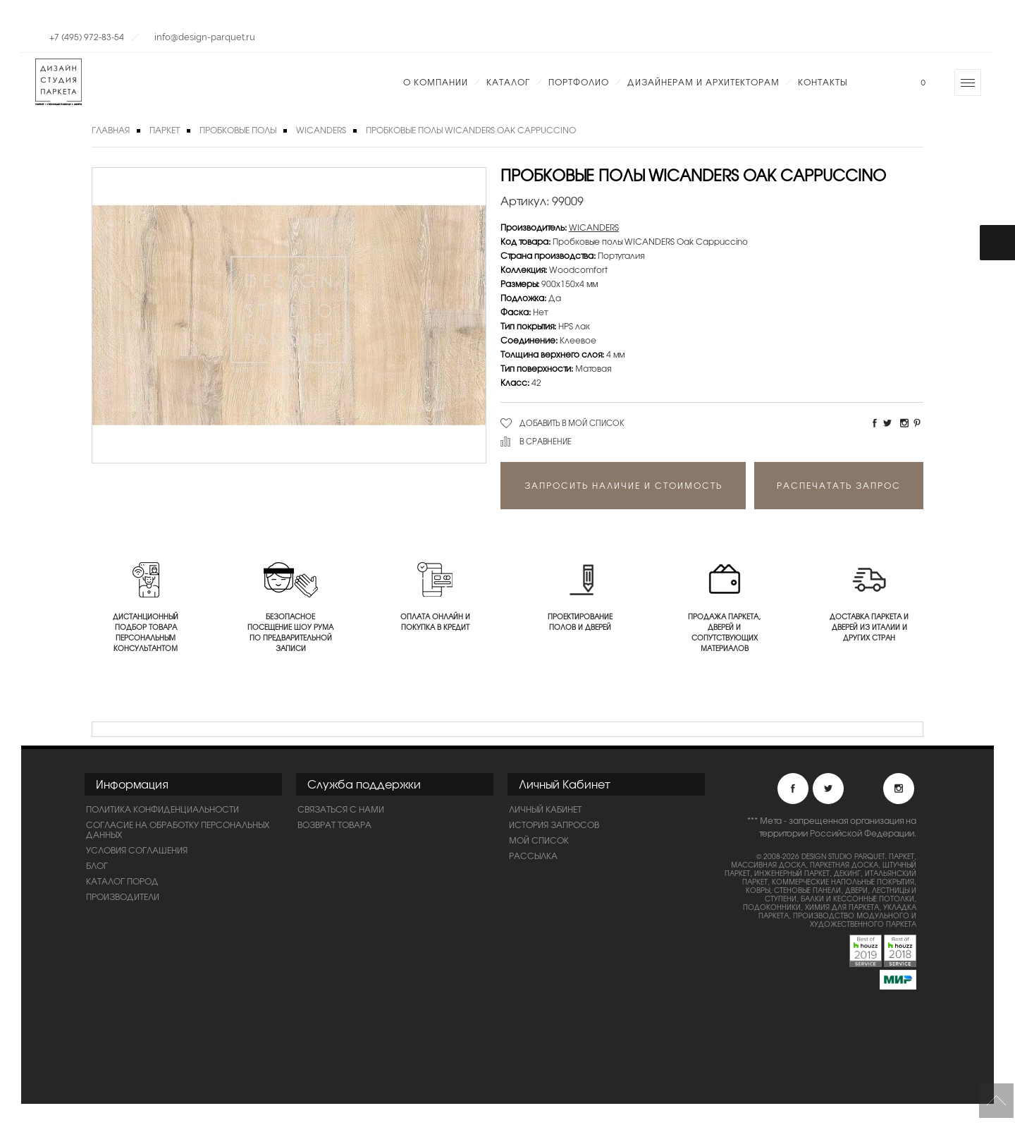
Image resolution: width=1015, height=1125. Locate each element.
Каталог (508, 81)
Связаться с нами (340, 809)
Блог (97, 865)
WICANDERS (321, 129)
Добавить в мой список (572, 422)
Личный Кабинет (545, 809)
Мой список (539, 840)
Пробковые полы (237, 129)
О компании (435, 81)
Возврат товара (334, 824)
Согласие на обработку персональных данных (177, 829)
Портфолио (578, 81)
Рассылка (533, 855)
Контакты (822, 81)
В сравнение (545, 440)
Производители (122, 896)
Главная (111, 129)
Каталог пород (122, 881)
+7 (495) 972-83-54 (86, 36)
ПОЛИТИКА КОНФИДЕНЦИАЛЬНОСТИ (162, 809)
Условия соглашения (136, 850)
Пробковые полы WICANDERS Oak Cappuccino (471, 129)
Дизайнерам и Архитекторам (703, 81)
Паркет (164, 129)
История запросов (554, 824)
